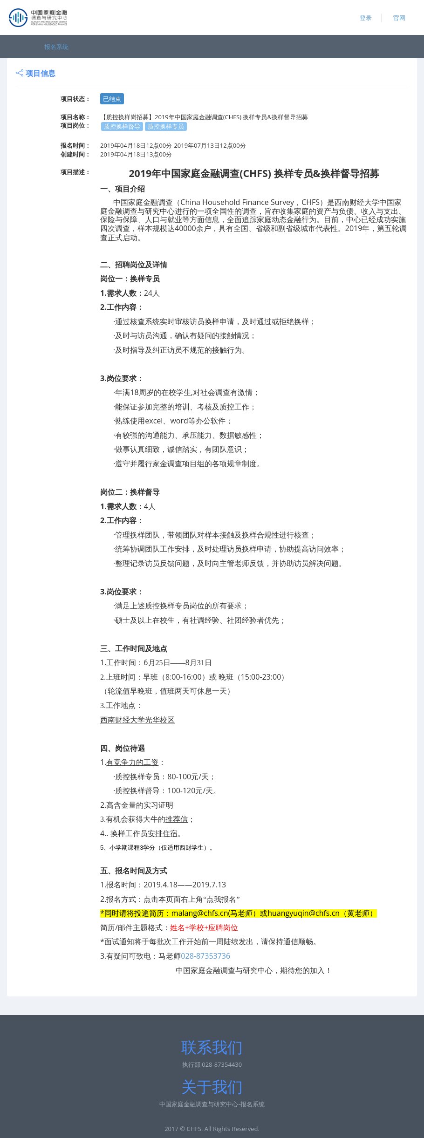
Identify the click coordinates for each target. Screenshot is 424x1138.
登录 (366, 18)
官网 (399, 18)
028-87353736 (205, 956)
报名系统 (56, 46)
